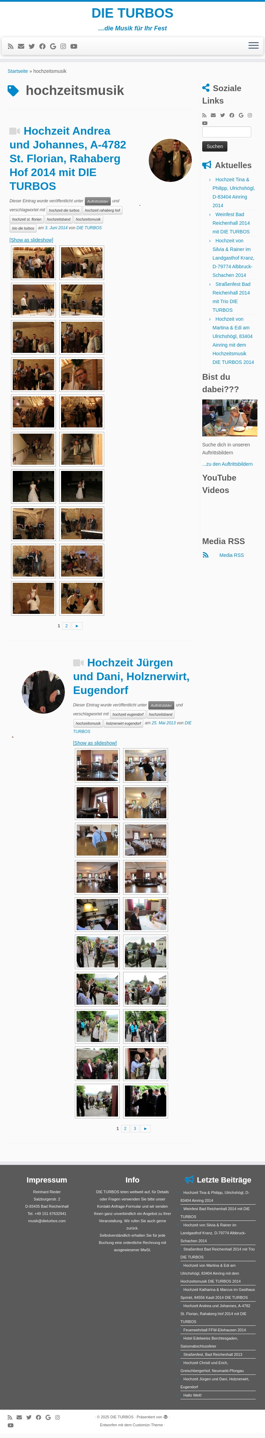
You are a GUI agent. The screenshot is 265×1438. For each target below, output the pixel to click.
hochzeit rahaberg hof (102, 215)
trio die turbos (23, 233)
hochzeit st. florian (26, 224)
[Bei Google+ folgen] (55, 47)
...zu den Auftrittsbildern (227, 468)
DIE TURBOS (132, 13)
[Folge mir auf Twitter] (34, 47)
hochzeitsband (58, 224)
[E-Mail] (23, 47)
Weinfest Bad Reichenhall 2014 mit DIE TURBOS (231, 227)
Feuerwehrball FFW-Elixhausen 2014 (215, 1334)
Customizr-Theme (148, 1429)
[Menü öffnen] (253, 47)
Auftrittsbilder (97, 206)
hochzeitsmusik (88, 224)
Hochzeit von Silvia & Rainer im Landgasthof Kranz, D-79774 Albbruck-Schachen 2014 (233, 262)
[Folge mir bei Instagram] (65, 47)
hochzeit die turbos (64, 215)
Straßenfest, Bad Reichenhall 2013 (213, 1359)
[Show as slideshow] (31, 244)
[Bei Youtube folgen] (76, 47)
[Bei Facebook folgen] (44, 47)
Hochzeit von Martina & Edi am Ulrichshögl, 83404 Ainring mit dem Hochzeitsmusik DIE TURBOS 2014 (210, 1278)
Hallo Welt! (193, 1400)
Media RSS (223, 559)
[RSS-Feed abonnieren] (13, 47)
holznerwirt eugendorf (123, 728)
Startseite (18, 75)
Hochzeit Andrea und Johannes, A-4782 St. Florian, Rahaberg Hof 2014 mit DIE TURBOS (67, 163)
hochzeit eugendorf (127, 719)
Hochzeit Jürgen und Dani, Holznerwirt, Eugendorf (131, 681)
